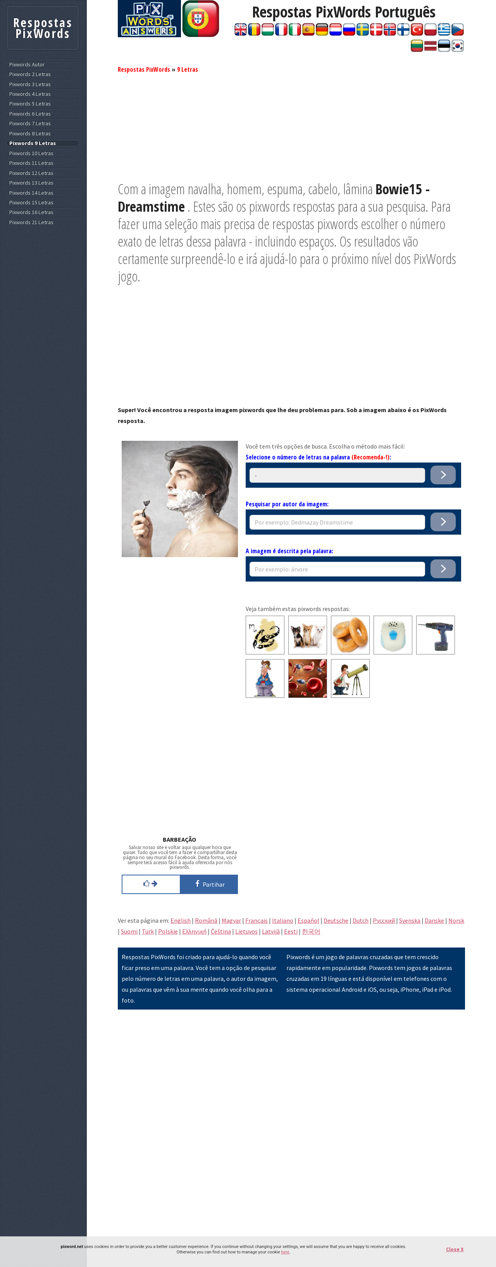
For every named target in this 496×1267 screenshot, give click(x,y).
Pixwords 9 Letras (32, 143)
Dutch (361, 920)
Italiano (282, 920)
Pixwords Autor (27, 64)
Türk (148, 931)
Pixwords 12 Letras (31, 173)
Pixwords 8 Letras (30, 133)
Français (256, 920)
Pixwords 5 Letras (30, 103)
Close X (454, 1249)
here (285, 1252)
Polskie (168, 931)
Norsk (456, 920)
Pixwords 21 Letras (31, 222)
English (180, 920)
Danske (434, 920)
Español (308, 920)
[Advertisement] (291, 126)
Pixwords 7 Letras (30, 123)
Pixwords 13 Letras (31, 182)
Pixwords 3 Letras (30, 84)
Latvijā (271, 931)
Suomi (129, 931)
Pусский (384, 920)
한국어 (311, 931)
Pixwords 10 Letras (31, 153)
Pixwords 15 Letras (31, 202)
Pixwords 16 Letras (31, 212)
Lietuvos (246, 931)
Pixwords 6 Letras (30, 113)
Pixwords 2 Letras (30, 74)
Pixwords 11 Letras (31, 163)
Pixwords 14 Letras (31, 192)
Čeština (221, 931)
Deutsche (336, 920)
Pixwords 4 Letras (30, 94)
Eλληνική (194, 931)
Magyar (231, 920)
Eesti (291, 931)
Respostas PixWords (144, 69)
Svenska (409, 920)
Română (206, 920)
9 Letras (187, 69)
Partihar (209, 883)
